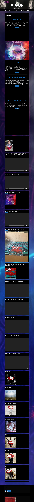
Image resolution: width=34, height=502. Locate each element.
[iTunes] (10, 479)
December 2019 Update (17, 24)
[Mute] (26, 158)
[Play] (6, 158)
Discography (16, 10)
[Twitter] (9, 479)
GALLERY (21, 10)
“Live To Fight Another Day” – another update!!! (17, 70)
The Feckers (17, 4)
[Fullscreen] (27, 158)
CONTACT (27, 10)
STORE (24, 10)
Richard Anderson (16, 71)
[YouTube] (7, 479)
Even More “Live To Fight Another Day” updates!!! (17, 93)
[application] (17, 152)
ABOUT (5, 10)
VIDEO (12, 10)
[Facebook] (5, 479)
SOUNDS (9, 10)
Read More (17, 32)
